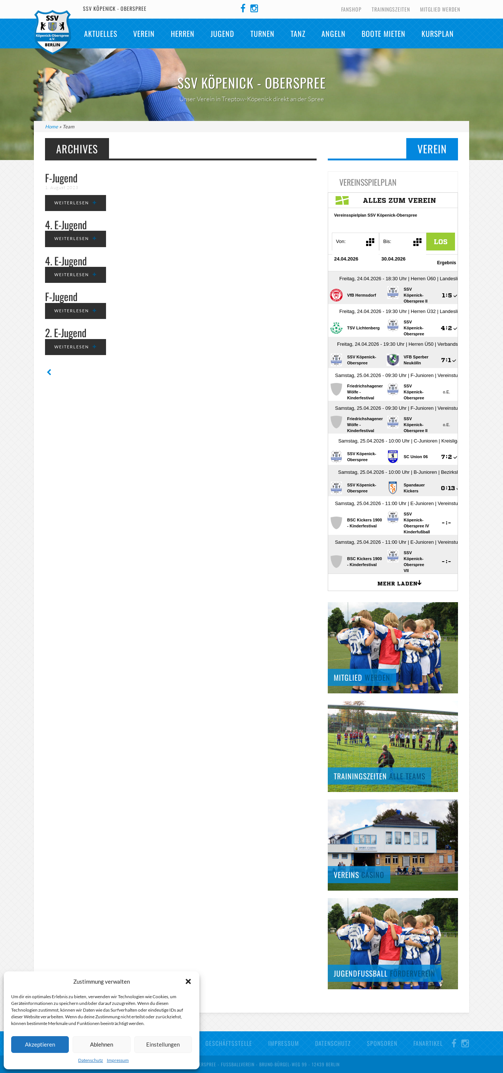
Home (51, 127)
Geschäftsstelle (228, 1043)
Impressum (118, 1060)
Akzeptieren (40, 1044)
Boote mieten (384, 33)
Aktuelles (100, 33)
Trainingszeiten (391, 9)
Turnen (262, 33)
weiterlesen (71, 202)
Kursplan (438, 33)
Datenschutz (90, 1060)
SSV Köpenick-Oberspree (52, 32)
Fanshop (351, 9)
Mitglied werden (440, 9)
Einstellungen (163, 1044)
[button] (188, 981)
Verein (144, 33)
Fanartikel (428, 1043)
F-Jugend (61, 177)
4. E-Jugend (66, 224)
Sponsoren (382, 1043)
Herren (183, 33)
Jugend (222, 33)
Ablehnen (101, 1044)
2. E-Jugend (65, 332)
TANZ (298, 33)
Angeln (333, 33)
